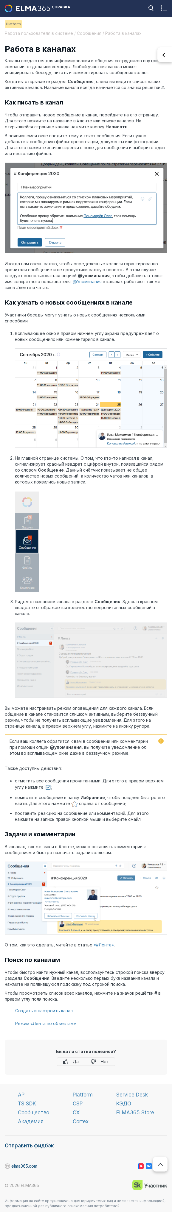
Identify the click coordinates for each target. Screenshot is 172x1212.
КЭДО (123, 1104)
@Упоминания (87, 281)
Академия (31, 1121)
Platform (83, 1095)
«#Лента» (104, 944)
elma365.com (8, 1166)
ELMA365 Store (135, 1113)
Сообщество (33, 1113)
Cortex (81, 1121)
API (22, 1095)
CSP (78, 1104)
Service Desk (132, 1095)
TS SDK (27, 1104)
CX (76, 1113)
